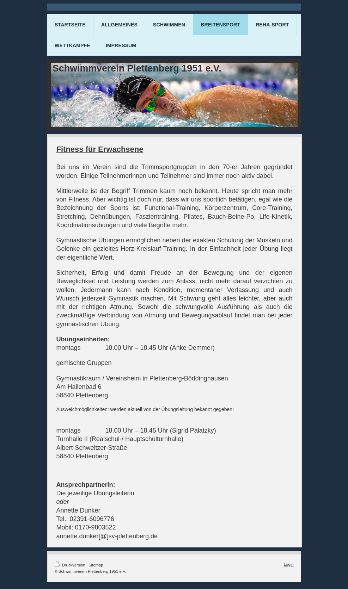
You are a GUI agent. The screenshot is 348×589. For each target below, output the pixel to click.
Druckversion (70, 565)
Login (289, 564)
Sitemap (95, 565)
